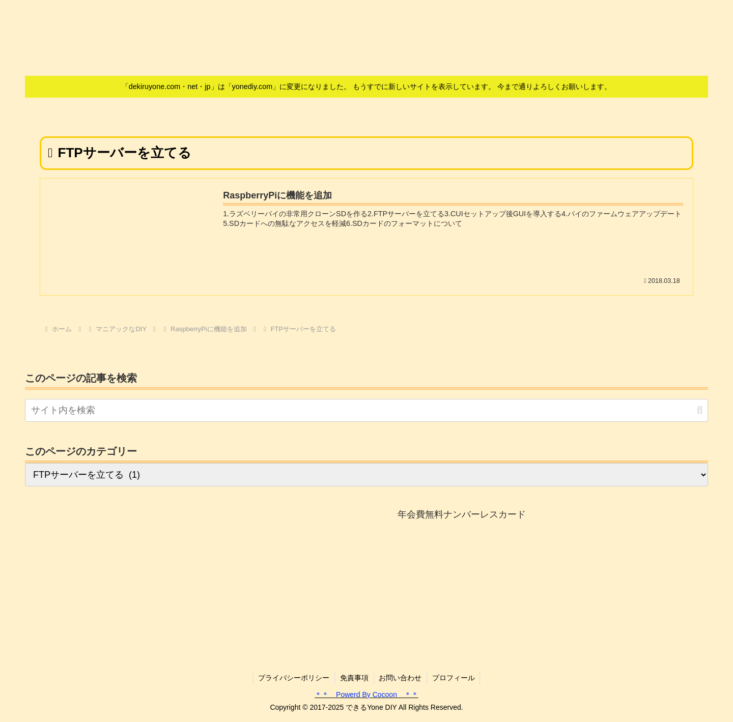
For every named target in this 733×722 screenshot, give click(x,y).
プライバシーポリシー (293, 678)
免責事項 (354, 678)
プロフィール (454, 678)
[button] (700, 410)
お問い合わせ (400, 678)
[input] (366, 410)
